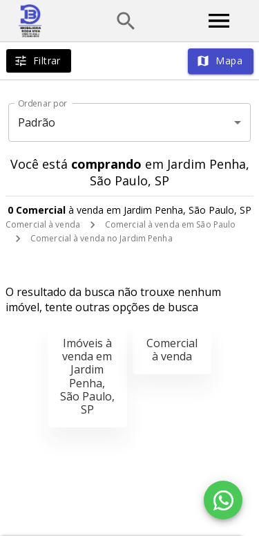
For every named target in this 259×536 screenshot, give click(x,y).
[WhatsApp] (223, 500)
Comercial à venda (43, 224)
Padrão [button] (37, 122)
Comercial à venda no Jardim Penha (101, 238)
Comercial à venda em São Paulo (170, 224)
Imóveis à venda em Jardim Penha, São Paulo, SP (87, 376)
